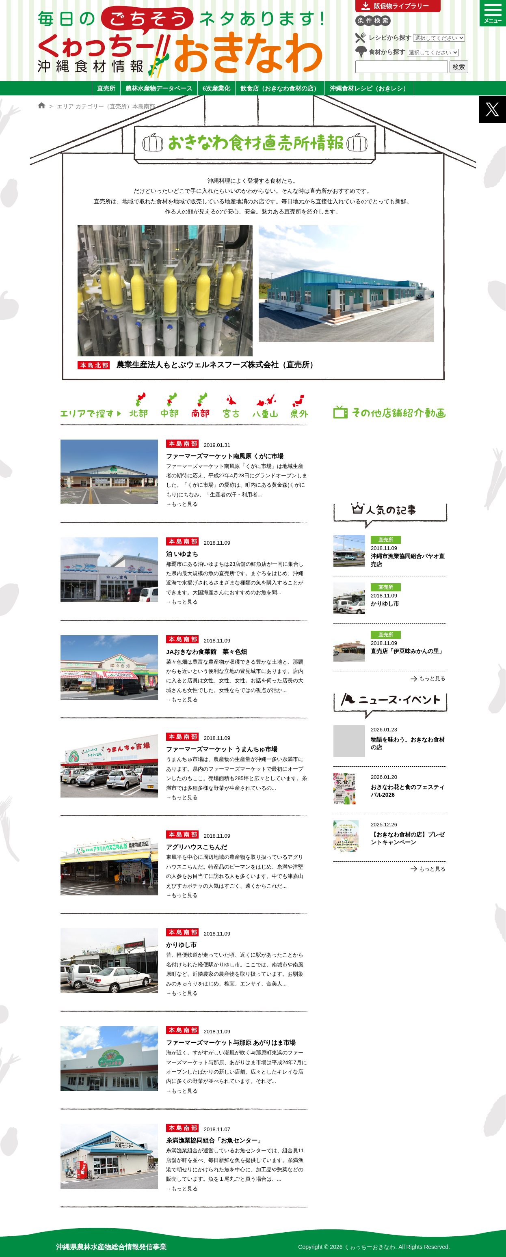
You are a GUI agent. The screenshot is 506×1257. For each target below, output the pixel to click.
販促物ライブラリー (401, 5)
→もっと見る (182, 504)
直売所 (106, 88)
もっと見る (432, 678)
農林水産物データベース (158, 88)
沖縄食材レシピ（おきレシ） (369, 88)
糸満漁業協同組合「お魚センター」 (215, 1140)
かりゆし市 (181, 944)
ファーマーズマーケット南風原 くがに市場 (224, 456)
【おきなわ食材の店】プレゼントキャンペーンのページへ (389, 837)
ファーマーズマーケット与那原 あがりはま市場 (231, 1042)
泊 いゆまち (182, 553)
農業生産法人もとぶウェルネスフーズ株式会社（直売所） (217, 364)
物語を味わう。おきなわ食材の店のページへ (389, 742)
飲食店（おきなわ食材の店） (280, 88)
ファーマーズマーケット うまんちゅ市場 (221, 749)
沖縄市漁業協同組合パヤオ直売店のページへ (389, 552)
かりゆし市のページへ (389, 599)
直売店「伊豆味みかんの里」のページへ (389, 647)
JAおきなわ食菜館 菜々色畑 (206, 651)
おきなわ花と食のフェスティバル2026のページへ (389, 790)
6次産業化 (216, 88)
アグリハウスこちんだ (196, 846)
